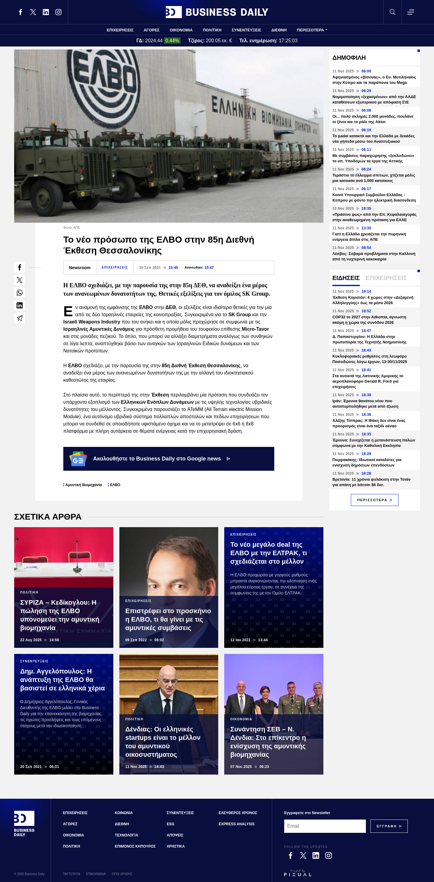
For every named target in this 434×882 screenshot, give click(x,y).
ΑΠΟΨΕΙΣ (175, 835)
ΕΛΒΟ (115, 485)
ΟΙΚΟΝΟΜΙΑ (181, 30)
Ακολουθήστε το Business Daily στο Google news (149, 458)
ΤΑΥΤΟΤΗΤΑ (71, 874)
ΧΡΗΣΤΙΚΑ (176, 846)
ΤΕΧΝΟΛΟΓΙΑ (126, 835)
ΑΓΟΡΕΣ (151, 30)
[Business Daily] (24, 835)
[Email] (325, 826)
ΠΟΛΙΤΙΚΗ (212, 30)
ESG (170, 824)
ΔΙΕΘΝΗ (279, 30)
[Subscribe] (387, 826)
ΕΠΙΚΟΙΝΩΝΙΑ (96, 874)
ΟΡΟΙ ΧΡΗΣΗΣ (122, 874)
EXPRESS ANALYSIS (237, 824)
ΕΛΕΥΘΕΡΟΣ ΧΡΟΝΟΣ (238, 813)
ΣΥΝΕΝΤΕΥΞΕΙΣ (246, 30)
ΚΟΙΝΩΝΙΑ (124, 813)
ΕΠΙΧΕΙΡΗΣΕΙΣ (120, 30)
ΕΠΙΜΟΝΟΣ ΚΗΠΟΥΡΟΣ (135, 846)
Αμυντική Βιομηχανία (83, 485)
